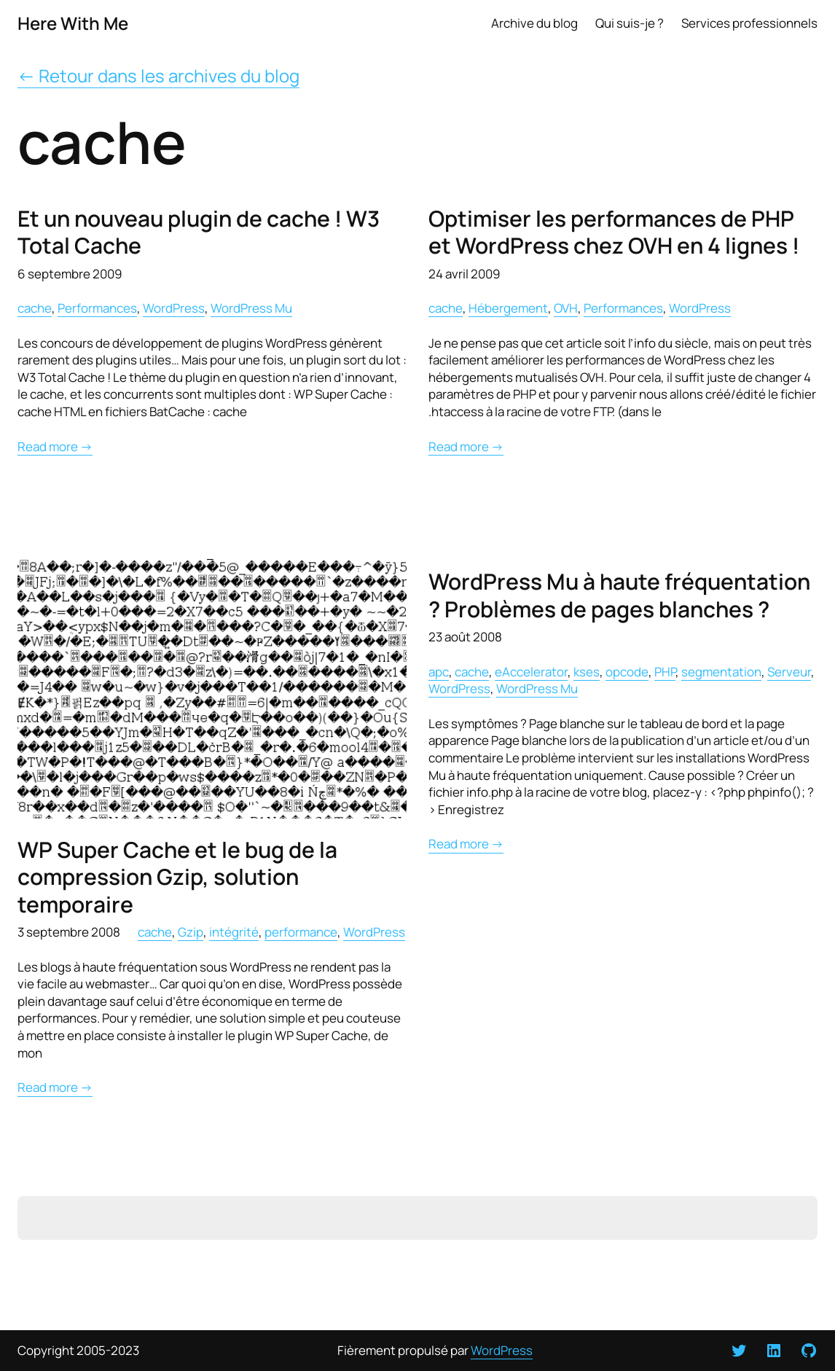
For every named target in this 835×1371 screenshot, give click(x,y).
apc (438, 671)
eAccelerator (531, 671)
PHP (664, 671)
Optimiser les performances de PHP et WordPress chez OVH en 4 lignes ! (613, 232)
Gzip (190, 931)
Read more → (55, 446)
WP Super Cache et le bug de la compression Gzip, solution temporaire (177, 877)
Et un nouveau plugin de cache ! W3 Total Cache (198, 232)
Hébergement (508, 307)
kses (586, 671)
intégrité (234, 931)
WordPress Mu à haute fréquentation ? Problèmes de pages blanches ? (619, 595)
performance (300, 931)
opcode (626, 671)
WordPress (174, 307)
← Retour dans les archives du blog (158, 75)
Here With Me (72, 23)
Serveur (789, 671)
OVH (566, 307)
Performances (97, 307)
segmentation (721, 671)
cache (34, 307)
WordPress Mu (251, 307)
